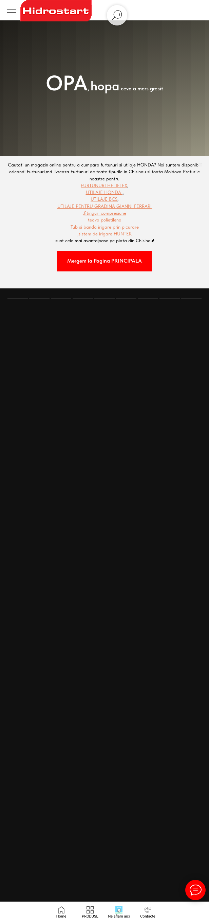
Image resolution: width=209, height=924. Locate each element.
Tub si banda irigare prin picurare (105, 227)
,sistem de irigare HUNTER (104, 233)
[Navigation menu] (11, 10)
